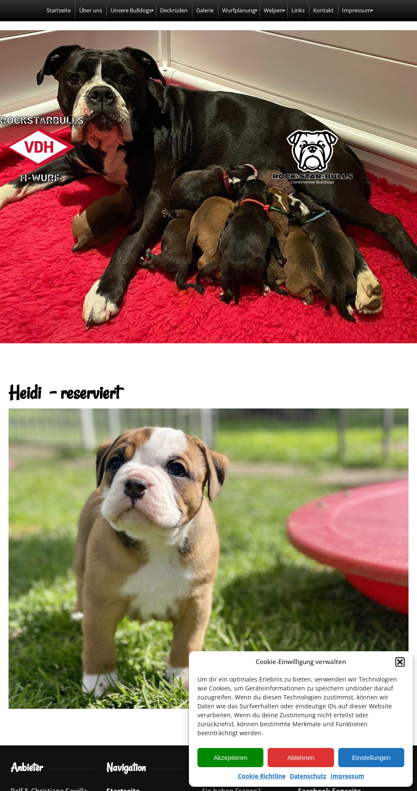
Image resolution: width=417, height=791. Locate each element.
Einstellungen (371, 757)
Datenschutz (308, 776)
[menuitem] (58, 10)
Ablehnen (300, 757)
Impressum (347, 776)
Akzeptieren (230, 757)
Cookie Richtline (262, 776)
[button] (400, 662)
